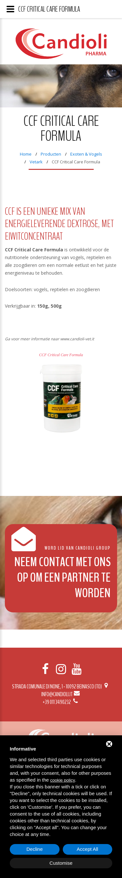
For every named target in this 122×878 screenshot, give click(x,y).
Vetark (36, 162)
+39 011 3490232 (61, 702)
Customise (61, 863)
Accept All (87, 849)
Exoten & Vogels (86, 154)
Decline (34, 849)
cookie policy (62, 780)
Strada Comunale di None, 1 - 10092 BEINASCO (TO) (61, 686)
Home (26, 154)
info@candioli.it (61, 694)
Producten (51, 154)
